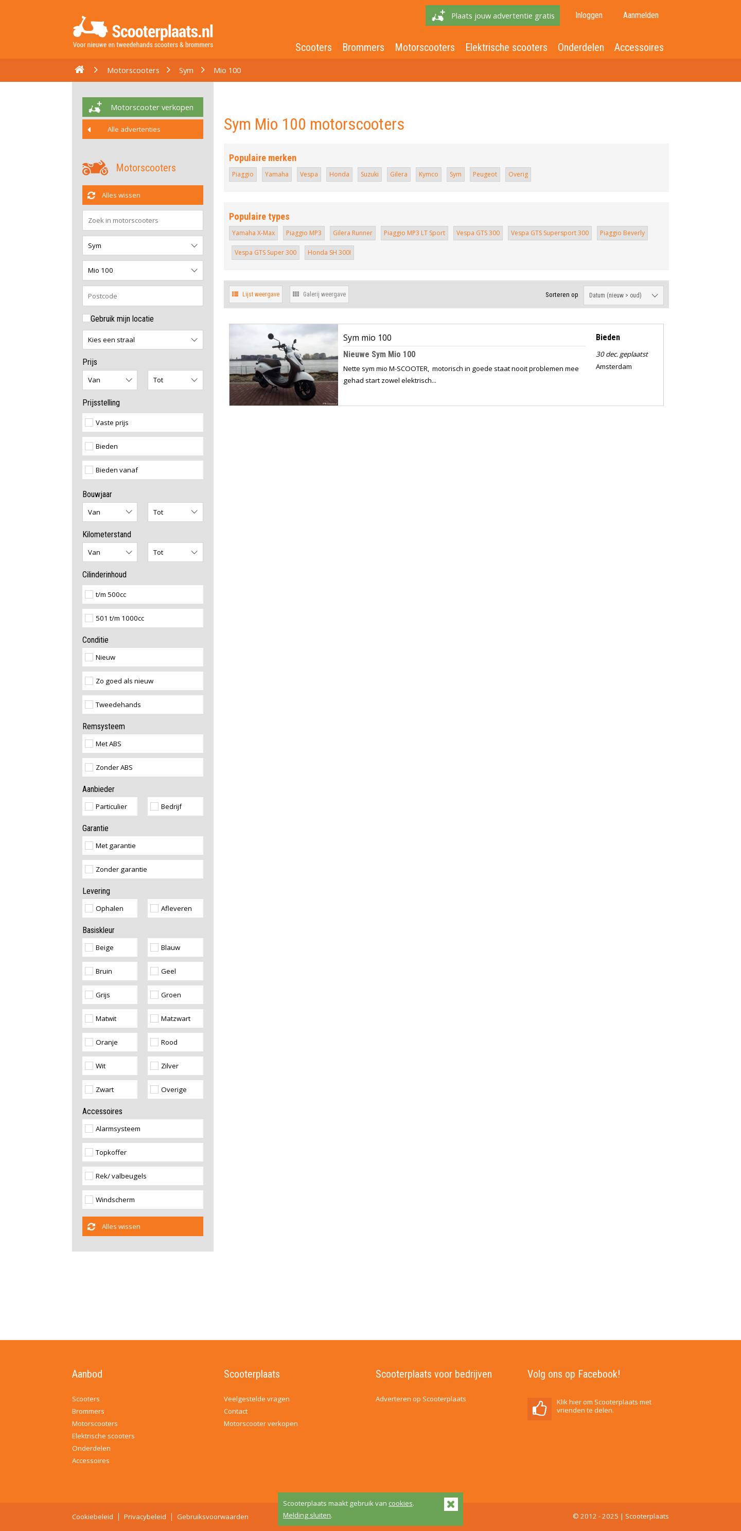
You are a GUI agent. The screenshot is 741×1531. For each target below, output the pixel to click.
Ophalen (104, 908)
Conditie (95, 640)
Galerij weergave (319, 294)
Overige (168, 1089)
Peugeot (485, 174)
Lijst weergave (255, 294)
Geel (163, 971)
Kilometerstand (106, 534)
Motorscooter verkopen (152, 107)
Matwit (100, 1018)
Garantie (95, 828)
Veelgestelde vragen (257, 1398)
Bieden (101, 446)
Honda (339, 174)
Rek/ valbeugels (116, 1176)
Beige (99, 947)
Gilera (399, 174)
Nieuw (100, 657)
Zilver (164, 1065)
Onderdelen (581, 47)
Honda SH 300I (329, 252)
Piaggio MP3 (304, 232)
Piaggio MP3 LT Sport (414, 232)
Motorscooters (425, 47)
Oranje (101, 1042)
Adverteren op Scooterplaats (421, 1398)
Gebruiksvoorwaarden (213, 1516)
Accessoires (639, 47)
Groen (165, 994)
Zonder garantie (116, 869)
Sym (186, 70)
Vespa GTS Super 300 (265, 252)
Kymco (428, 174)
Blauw (165, 947)
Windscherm (110, 1199)
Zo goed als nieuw (119, 680)
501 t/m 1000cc (114, 618)
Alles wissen (113, 195)
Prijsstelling (101, 403)
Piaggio (243, 174)
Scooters (313, 47)
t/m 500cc (105, 594)
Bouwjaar (97, 494)
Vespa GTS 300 (478, 232)
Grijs (97, 994)
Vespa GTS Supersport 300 (550, 232)
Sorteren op (561, 294)
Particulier (106, 806)
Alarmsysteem (112, 1128)
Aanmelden (641, 15)
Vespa (309, 174)
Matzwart (170, 1018)
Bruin (98, 971)
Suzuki (370, 174)
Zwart (99, 1089)
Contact (236, 1411)
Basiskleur (98, 930)
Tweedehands (113, 704)
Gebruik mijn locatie (118, 319)
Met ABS (103, 743)
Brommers (363, 47)
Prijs (89, 362)
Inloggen (589, 15)
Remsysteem (103, 726)
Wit (95, 1065)
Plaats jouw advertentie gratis (503, 15)
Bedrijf (166, 806)
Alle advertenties (124, 129)
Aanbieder (98, 789)
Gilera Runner (353, 232)
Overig (518, 174)
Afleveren (171, 908)
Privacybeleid (145, 1516)
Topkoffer (106, 1152)
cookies (401, 1503)
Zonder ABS (109, 767)
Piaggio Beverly (622, 232)
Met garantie (110, 845)
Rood (164, 1042)
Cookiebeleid (92, 1516)
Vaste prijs (107, 422)
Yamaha (277, 174)
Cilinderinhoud (104, 574)
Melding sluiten (307, 1515)
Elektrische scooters (506, 47)
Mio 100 (227, 70)
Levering (96, 891)
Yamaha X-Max (253, 232)
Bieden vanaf (111, 469)
